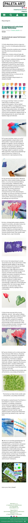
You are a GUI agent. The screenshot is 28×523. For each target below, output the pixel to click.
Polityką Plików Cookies (5, 519)
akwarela (17, 30)
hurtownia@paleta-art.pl (14, 507)
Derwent (13, 30)
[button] (4, 14)
